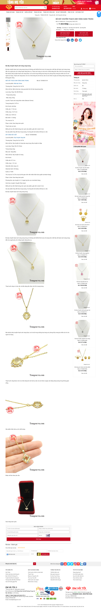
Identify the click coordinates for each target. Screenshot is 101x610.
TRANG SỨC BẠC (38, 12)
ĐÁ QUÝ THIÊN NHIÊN (61, 12)
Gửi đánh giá (45, 554)
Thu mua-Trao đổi (32, 578)
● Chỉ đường (16, 593)
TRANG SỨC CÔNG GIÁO (49, 12)
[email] (25, 563)
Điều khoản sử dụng (32, 581)
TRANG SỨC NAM (10, 12)
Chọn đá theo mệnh (77, 578)
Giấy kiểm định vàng (55, 578)
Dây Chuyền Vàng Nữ (19, 137)
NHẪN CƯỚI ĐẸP (29, 12)
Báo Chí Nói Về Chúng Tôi (11, 576)
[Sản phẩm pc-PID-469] (84, 123)
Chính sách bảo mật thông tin (12, 574)
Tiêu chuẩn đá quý (77, 579)
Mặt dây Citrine (18, 83)
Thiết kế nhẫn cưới (55, 572)
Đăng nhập (84, 8)
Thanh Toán (30, 574)
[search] (45, 8)
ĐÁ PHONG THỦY (80, 12)
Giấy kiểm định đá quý (56, 579)
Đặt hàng (38, 539)
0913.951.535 (84, 34)
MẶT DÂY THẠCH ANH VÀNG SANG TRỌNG (17, 80)
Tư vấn (98, 15)
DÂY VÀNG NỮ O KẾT (11, 134)
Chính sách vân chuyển (33, 579)
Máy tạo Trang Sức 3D (33, 576)
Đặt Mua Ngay (65, 34)
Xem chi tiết (84, 174)
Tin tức (74, 8)
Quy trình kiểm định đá (78, 576)
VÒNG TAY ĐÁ (71, 12)
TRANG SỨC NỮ (19, 12)
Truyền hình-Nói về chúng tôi (12, 578)
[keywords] (28, 8)
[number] (62, 30)
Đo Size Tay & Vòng (55, 576)
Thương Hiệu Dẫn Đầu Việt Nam (13, 579)
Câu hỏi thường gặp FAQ (11, 581)
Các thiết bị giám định (78, 574)
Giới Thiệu (8, 572)
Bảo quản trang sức (55, 574)
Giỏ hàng (92, 8)
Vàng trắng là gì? (77, 572)
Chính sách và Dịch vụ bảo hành (35, 572)
